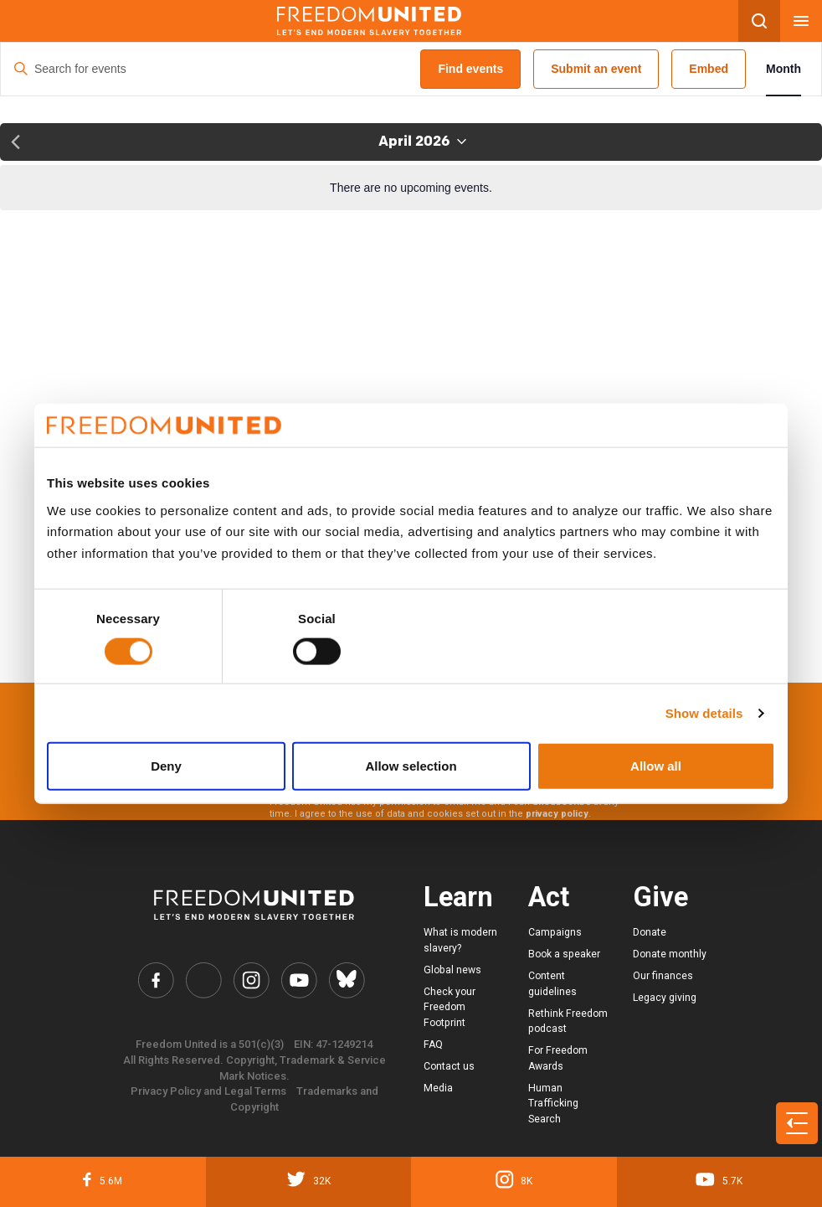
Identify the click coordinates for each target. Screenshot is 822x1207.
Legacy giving (664, 997)
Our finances (663, 976)
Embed (708, 68)
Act (548, 897)
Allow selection (410, 766)
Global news (452, 970)
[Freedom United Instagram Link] (251, 980)
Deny (166, 766)
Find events (470, 68)
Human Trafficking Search (553, 1103)
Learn (458, 897)
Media (438, 1088)
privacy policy (557, 813)
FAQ (433, 1044)
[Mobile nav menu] (801, 21)
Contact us (449, 1066)
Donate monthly (669, 954)
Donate (649, 932)
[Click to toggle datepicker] (422, 142)
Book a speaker (564, 954)
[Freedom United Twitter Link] (203, 980)
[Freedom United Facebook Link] (155, 980)
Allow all (655, 766)
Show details (704, 712)
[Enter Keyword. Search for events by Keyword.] (210, 69)
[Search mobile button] (759, 21)
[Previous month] (15, 142)
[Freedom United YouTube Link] (298, 980)
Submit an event (596, 68)
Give (660, 897)
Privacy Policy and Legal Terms (208, 1091)
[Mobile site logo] (369, 21)
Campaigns (555, 932)
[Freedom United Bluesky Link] (346, 980)
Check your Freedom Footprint (449, 1007)
